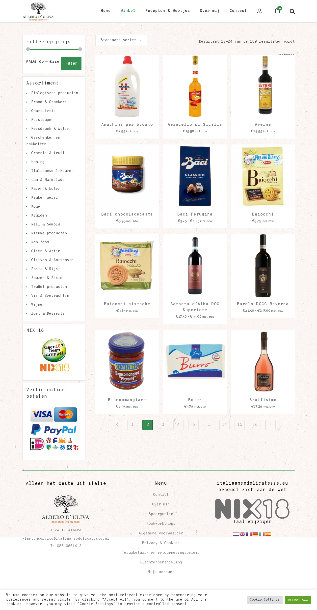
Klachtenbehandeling (161, 562)
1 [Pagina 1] (132, 425)
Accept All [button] (298, 600)
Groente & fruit (48, 153)
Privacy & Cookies (161, 543)
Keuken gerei (44, 197)
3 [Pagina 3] (163, 425)
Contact (161, 495)
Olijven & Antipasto (52, 260)
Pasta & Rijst (45, 269)
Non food (40, 242)
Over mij (161, 504)
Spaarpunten (161, 514)
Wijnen (38, 305)
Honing (38, 162)
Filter (71, 63)
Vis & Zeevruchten (50, 296)
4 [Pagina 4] (178, 425)
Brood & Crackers (49, 102)
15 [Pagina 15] (239, 425)
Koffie (35, 206)
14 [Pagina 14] (224, 425)
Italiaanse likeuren (52, 171)
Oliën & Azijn (45, 251)
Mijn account (161, 572)
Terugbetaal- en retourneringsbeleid (161, 553)
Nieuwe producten (49, 233)
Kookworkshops (160, 524)
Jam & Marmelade (48, 180)
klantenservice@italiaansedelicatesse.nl (65, 539)
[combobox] (121, 40)
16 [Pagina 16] (255, 425)
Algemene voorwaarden (161, 533)
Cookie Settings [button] (265, 600)
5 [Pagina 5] (193, 425)
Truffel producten (49, 287)
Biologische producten (54, 93)
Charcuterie (43, 111)
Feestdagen (42, 120)
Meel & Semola (45, 224)
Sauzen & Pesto (46, 278)
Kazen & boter (45, 189)
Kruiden (39, 215)
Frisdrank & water (50, 129)
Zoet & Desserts (48, 313)
